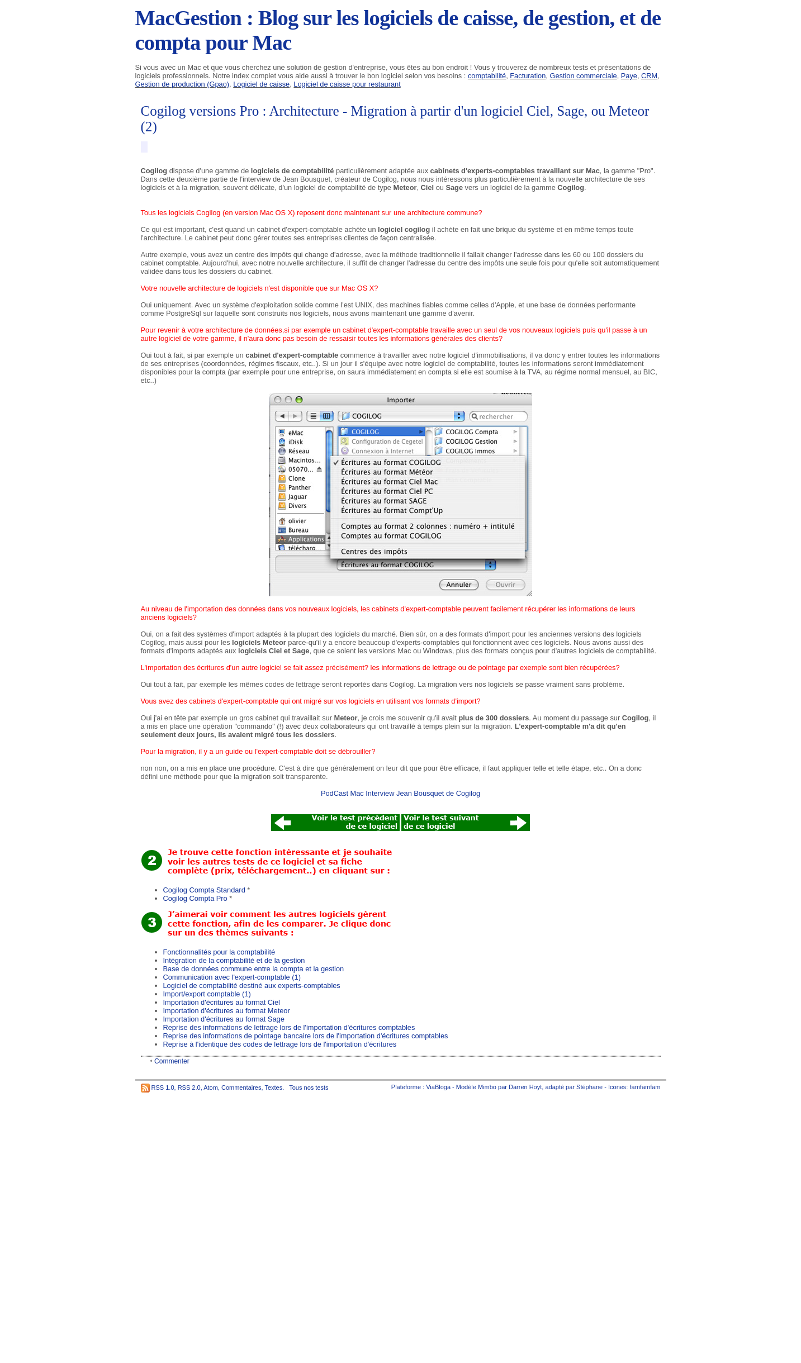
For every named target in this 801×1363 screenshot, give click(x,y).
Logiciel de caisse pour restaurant (346, 84)
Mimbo (487, 1087)
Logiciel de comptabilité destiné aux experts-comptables (251, 985)
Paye (629, 76)
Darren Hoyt (525, 1087)
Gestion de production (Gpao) (182, 84)
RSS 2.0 (189, 1087)
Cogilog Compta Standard (204, 890)
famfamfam (644, 1087)
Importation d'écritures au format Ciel (221, 1002)
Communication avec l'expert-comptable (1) (232, 977)
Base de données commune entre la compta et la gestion (253, 969)
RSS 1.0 (162, 1087)
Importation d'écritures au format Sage (224, 1019)
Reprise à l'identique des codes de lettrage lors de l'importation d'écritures (280, 1044)
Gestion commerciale (583, 76)
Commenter (171, 1061)
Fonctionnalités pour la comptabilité (219, 952)
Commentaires (241, 1087)
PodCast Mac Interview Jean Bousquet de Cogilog (400, 793)
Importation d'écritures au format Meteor (226, 1010)
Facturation (528, 76)
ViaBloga (438, 1087)
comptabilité (487, 76)
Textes (273, 1087)
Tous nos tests (308, 1087)
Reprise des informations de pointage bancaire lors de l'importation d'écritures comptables (305, 1036)
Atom (210, 1087)
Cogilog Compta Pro (195, 898)
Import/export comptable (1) (207, 994)
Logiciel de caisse (261, 84)
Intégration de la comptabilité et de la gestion (234, 960)
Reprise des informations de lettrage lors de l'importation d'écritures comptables (289, 1027)
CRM (649, 76)
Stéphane (589, 1087)
